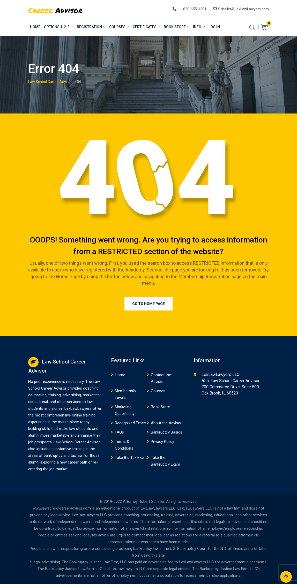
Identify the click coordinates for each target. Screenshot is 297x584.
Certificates (145, 27)
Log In (214, 27)
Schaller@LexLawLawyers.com (243, 9)
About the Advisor (166, 423)
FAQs (119, 432)
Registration (89, 27)
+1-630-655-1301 (192, 9)
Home (35, 27)
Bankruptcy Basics (166, 432)
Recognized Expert (130, 423)
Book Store (175, 27)
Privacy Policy (162, 441)
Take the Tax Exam (131, 457)
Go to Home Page (148, 304)
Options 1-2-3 (57, 27)
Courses (117, 27)
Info (197, 27)
